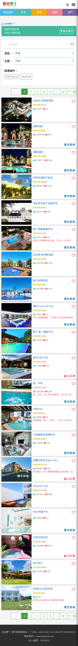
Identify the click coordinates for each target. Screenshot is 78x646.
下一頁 (71, 91)
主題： (8, 61)
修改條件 (66, 31)
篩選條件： (11, 70)
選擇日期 (26, 77)
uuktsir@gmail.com (45, 636)
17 (63, 91)
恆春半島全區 (12, 77)
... (57, 91)
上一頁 (16, 91)
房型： (8, 53)
